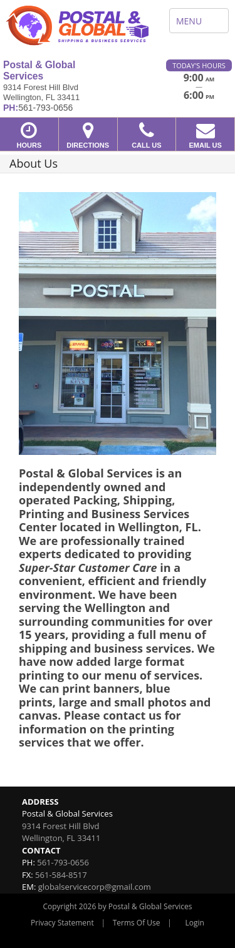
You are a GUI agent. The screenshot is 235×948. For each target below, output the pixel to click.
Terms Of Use (136, 922)
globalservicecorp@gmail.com (94, 886)
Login (194, 922)
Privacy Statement (62, 922)
